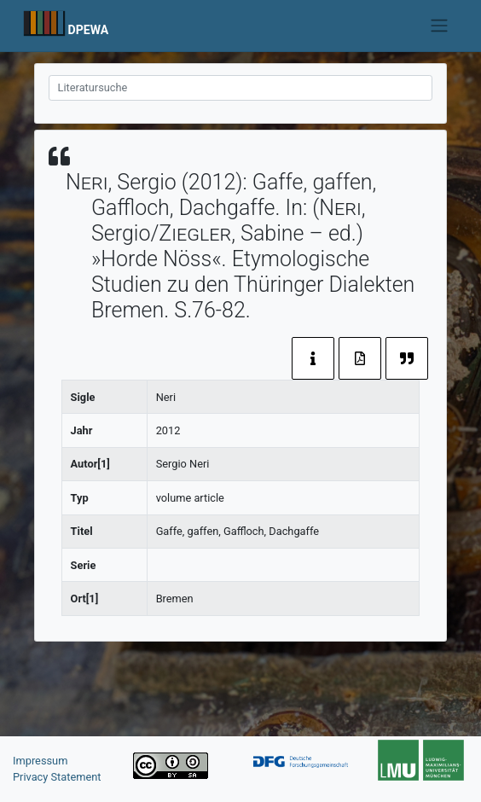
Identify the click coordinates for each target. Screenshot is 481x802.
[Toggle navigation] (438, 25)
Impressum (40, 760)
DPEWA (88, 30)
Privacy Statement (57, 776)
